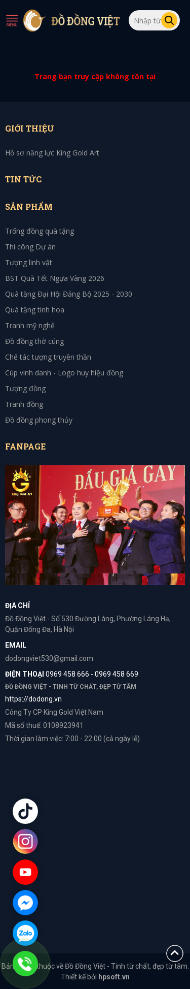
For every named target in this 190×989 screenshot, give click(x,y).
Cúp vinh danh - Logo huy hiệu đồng (64, 372)
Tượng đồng (25, 388)
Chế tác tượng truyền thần (48, 357)
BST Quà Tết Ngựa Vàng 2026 (54, 278)
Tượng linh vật (28, 262)
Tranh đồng (24, 404)
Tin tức (23, 179)
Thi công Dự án (30, 246)
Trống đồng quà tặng (39, 231)
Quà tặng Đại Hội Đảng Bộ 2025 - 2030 (68, 294)
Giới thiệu (29, 128)
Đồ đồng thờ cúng (34, 341)
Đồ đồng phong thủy (38, 420)
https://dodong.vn (33, 699)
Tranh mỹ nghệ (30, 325)
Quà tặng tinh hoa (34, 309)
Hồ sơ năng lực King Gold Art (52, 152)
